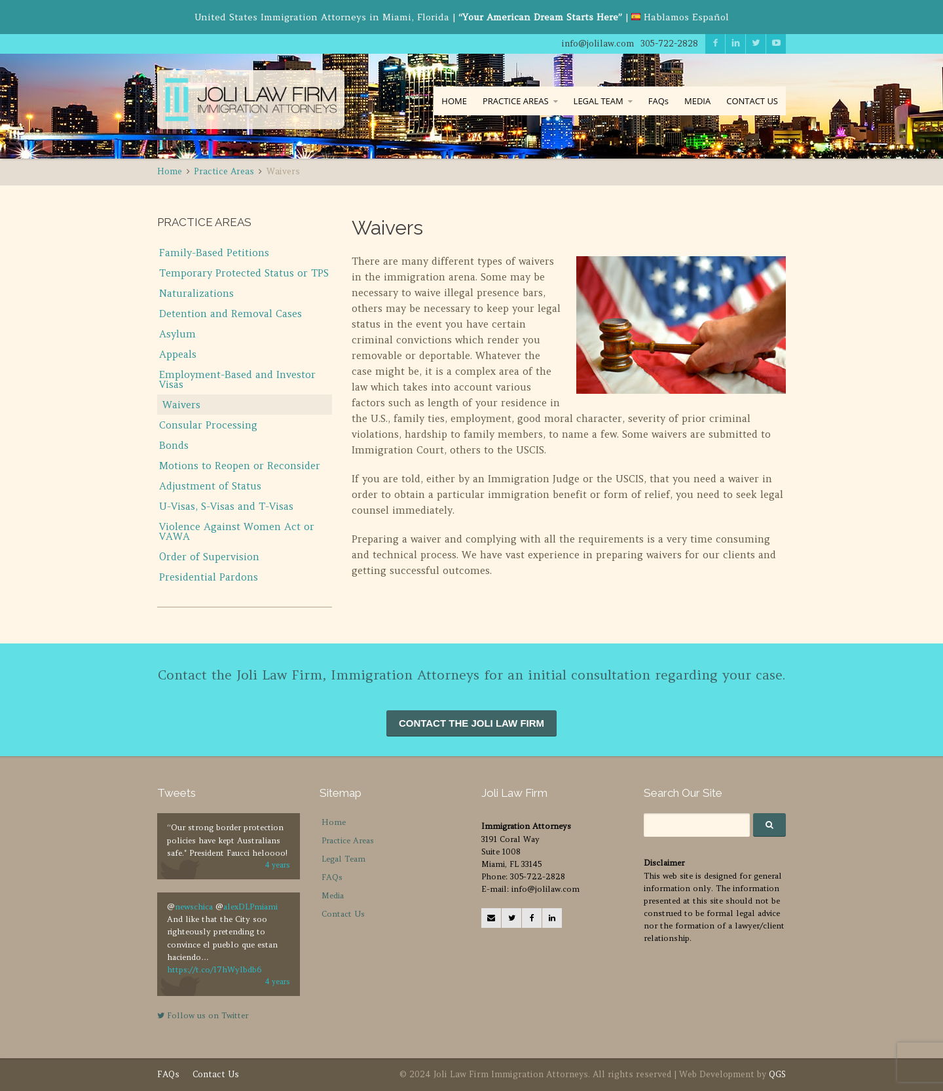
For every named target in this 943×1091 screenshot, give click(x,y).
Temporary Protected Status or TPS (244, 273)
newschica (194, 906)
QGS (777, 1074)
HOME (454, 101)
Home (334, 822)
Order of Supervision (209, 556)
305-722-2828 (669, 43)
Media (333, 895)
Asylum (177, 334)
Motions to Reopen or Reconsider (239, 465)
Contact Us (343, 914)
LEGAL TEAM (598, 101)
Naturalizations (196, 293)
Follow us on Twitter (202, 1015)
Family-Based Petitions (214, 252)
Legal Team (343, 859)
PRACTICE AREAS (516, 101)
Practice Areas (348, 840)
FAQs (658, 101)
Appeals (177, 354)
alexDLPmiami (250, 906)
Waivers (181, 404)
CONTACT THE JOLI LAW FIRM (471, 723)
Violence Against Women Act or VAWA (236, 531)
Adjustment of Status (210, 486)
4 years (277, 865)
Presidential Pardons (208, 577)
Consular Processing (208, 425)
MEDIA (697, 101)
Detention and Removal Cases (230, 313)
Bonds (174, 445)
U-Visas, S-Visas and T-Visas (226, 506)
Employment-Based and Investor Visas (237, 379)
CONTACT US (752, 101)
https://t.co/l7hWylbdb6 (214, 969)
